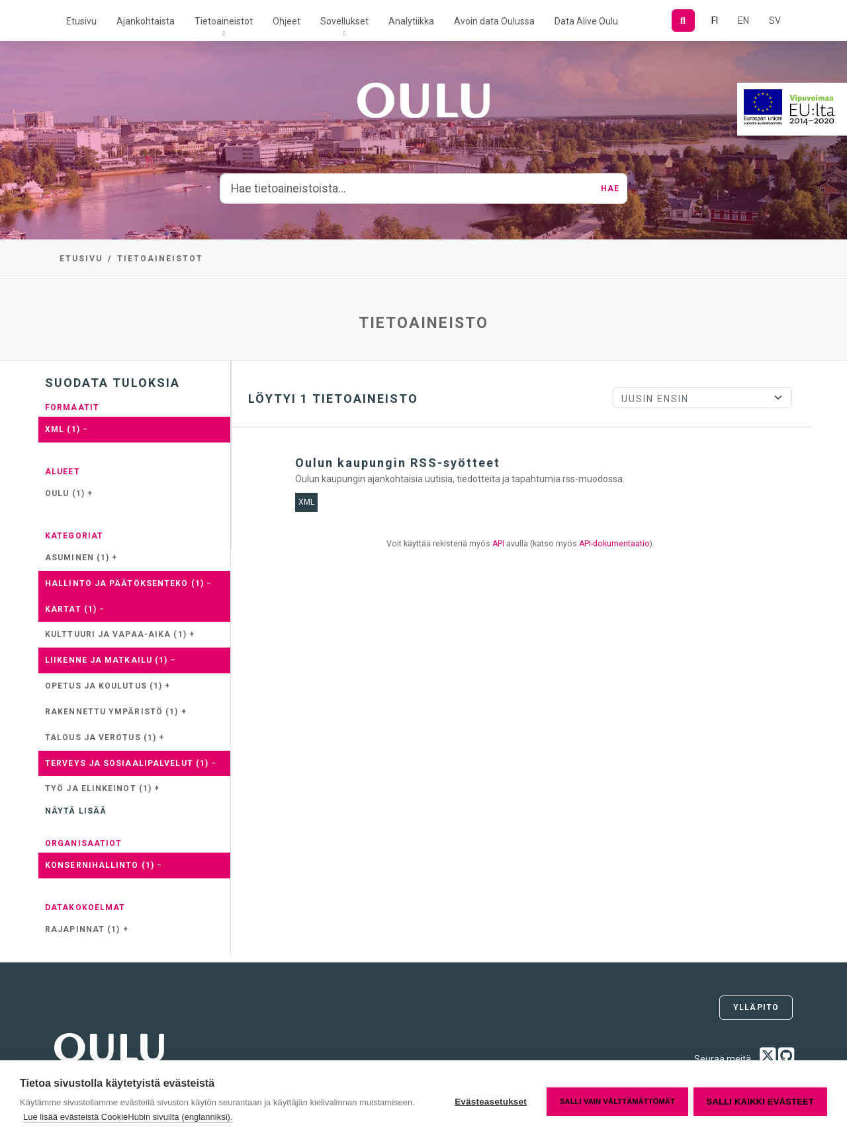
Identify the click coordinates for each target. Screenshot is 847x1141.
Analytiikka (411, 21)
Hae (610, 188)
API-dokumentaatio (614, 543)
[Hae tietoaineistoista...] (407, 188)
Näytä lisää (76, 811)
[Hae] (683, 20)
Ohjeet (286, 21)
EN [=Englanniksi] (743, 20)
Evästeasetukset (489, 1101)
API (498, 543)
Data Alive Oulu (586, 21)
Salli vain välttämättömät (616, 1101)
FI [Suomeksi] (714, 20)
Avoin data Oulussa (494, 21)
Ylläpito (756, 1007)
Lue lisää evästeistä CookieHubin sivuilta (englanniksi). (185, 1117)
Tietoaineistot (224, 21)
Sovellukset (344, 21)
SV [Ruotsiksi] (775, 20)
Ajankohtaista (145, 21)
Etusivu (81, 21)
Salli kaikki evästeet (760, 1101)
